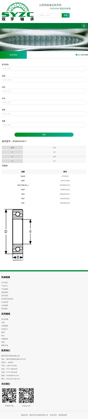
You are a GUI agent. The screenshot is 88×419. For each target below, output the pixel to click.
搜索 (65, 15)
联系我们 (4, 309)
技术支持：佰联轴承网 (58, 415)
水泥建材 (4, 326)
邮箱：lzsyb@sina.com (10, 375)
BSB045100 (65, 190)
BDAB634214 (65, 185)
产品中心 (4, 286)
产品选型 (4, 289)
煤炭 (3, 332)
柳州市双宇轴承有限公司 (10, 356)
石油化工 (4, 329)
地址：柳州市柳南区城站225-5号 (13, 359)
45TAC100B (65, 181)
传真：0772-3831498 (9, 372)
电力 (3, 335)
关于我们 (4, 282)
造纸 (3, 342)
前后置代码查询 (7, 299)
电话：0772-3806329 (9, 369)
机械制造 (4, 339)
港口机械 (4, 319)
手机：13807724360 (9, 366)
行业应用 (4, 302)
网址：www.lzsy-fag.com (10, 379)
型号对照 (13, 55)
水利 (3, 322)
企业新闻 (4, 305)
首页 (78, 55)
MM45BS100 (65, 203)
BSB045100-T (65, 194)
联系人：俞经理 (7, 362)
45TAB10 (65, 176)
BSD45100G (65, 199)
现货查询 (4, 292)
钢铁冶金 (4, 345)
